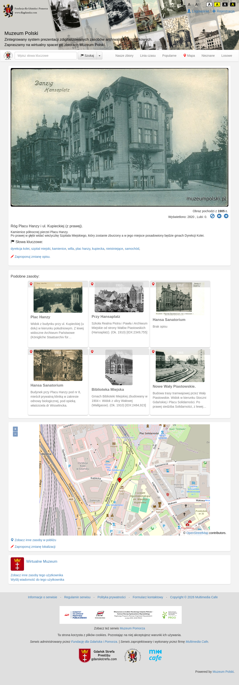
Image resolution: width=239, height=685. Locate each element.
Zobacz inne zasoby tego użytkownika (37, 575)
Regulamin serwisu (77, 597)
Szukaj (87, 55)
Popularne (169, 55)
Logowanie (198, 11)
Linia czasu (148, 55)
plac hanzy (83, 248)
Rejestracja (223, 11)
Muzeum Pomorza (132, 628)
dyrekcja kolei (20, 248)
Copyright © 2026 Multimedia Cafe (194, 597)
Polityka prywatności (112, 597)
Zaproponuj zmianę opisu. (30, 256)
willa (71, 248)
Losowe (226, 55)
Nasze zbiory (124, 55)
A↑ (197, 4)
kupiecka (98, 248)
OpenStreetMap (197, 533)
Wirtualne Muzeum (41, 561)
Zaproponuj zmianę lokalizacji (33, 546)
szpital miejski (40, 248)
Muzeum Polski (223, 671)
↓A (181, 4)
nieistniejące (114, 248)
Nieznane (208, 55)
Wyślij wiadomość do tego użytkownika (37, 579)
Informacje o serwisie (42, 597)
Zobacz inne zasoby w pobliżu (33, 540)
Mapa (189, 55)
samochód (132, 248)
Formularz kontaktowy (148, 597)
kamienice (59, 248)
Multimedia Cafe (197, 641)
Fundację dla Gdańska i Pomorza (94, 641)
